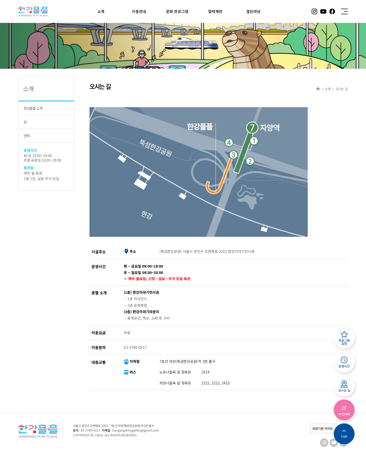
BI (25, 121)
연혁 (26, 135)
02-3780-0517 (90, 430)
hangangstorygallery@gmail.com (135, 430)
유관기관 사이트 (328, 428)
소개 (328, 88)
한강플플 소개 (33, 108)
